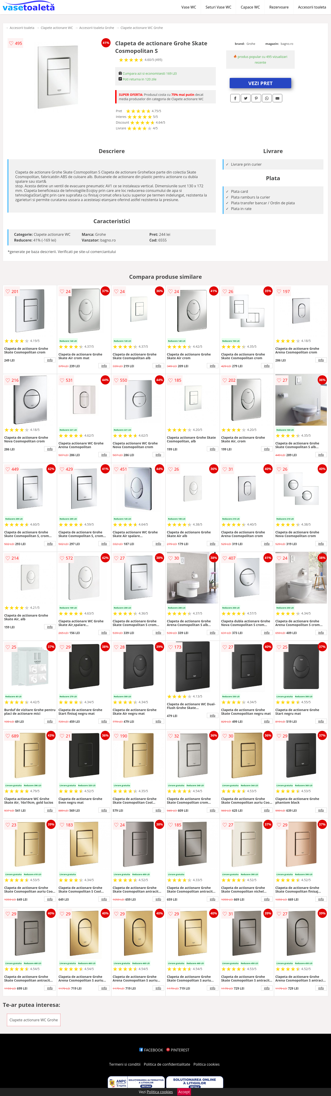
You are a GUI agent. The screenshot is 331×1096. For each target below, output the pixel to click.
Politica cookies (207, 1064)
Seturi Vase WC (218, 7)
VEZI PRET (260, 83)
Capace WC (250, 7)
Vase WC (188, 7)
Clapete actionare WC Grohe (141, 28)
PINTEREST (177, 1050)
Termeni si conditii (125, 1064)
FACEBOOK (151, 1050)
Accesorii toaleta (312, 7)
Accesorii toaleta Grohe (96, 28)
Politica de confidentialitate (167, 1064)
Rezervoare (279, 7)
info (50, 360)
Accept (184, 1091)
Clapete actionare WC (57, 28)
